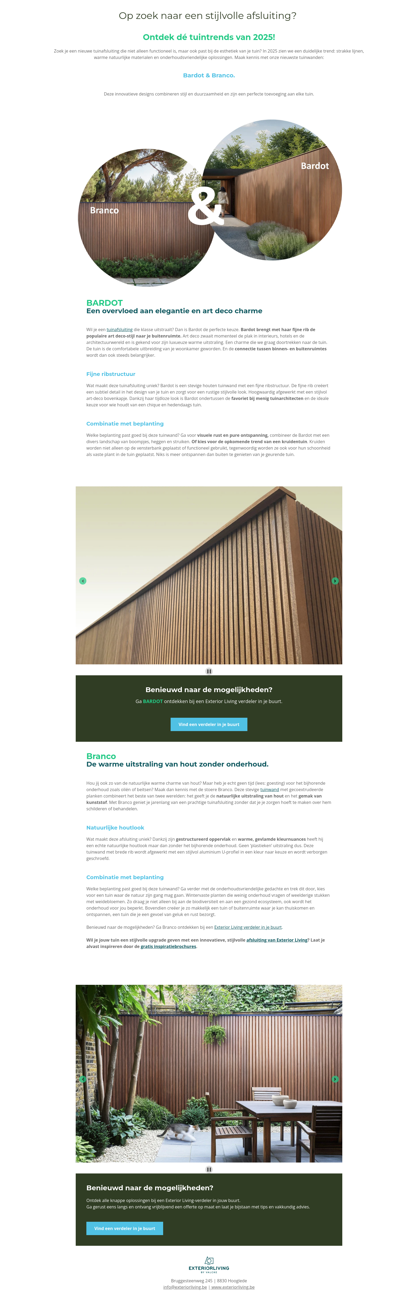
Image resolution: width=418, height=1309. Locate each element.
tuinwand (269, 789)
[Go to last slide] (82, 581)
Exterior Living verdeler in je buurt (248, 927)
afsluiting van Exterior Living (277, 940)
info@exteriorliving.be (185, 1287)
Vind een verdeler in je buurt (209, 724)
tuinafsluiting (119, 329)
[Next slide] (335, 581)
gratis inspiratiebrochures (168, 946)
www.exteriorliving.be (232, 1287)
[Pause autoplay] (209, 671)
